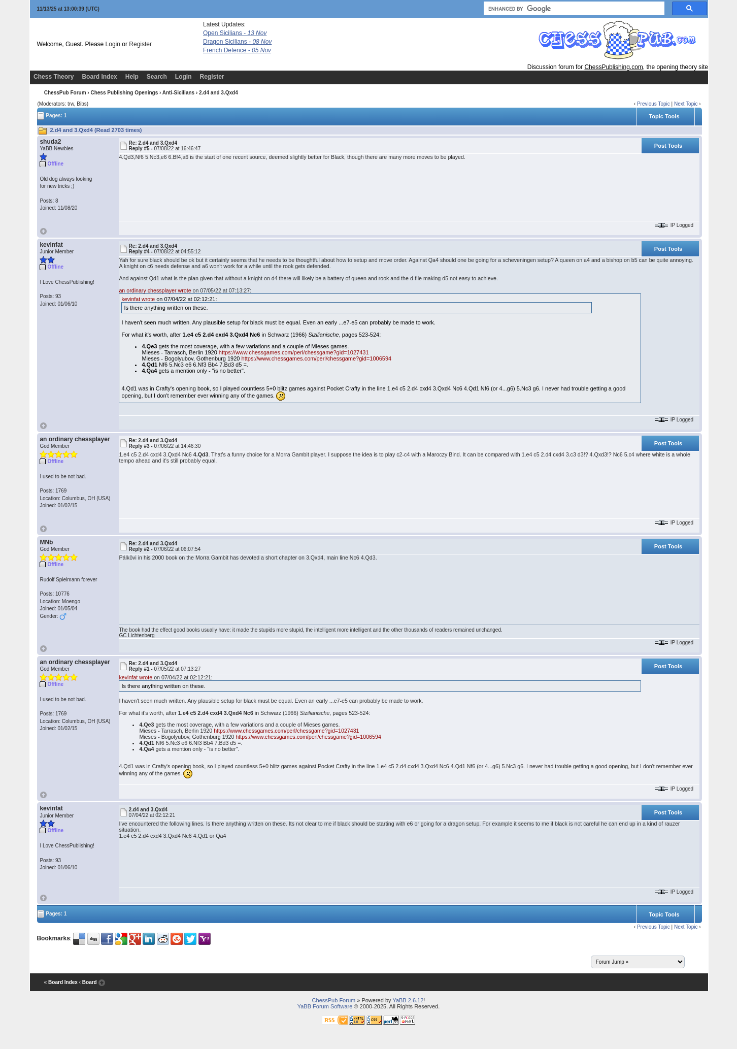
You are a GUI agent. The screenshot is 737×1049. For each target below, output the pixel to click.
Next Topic (686, 104)
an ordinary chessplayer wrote (155, 290)
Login (113, 44)
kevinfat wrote (138, 299)
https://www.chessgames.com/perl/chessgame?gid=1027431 (294, 352)
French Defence (237, 50)
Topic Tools (664, 116)
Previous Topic (653, 104)
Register (140, 44)
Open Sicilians (234, 33)
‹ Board (88, 982)
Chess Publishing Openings (124, 92)
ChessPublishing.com (613, 67)
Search (157, 76)
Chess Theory (54, 76)
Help (132, 76)
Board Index (99, 76)
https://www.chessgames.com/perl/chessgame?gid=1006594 (317, 358)
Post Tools (668, 146)
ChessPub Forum (65, 92)
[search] (573, 8)
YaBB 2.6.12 (407, 1000)
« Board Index (61, 982)
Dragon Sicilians (237, 41)
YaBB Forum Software (325, 1006)
